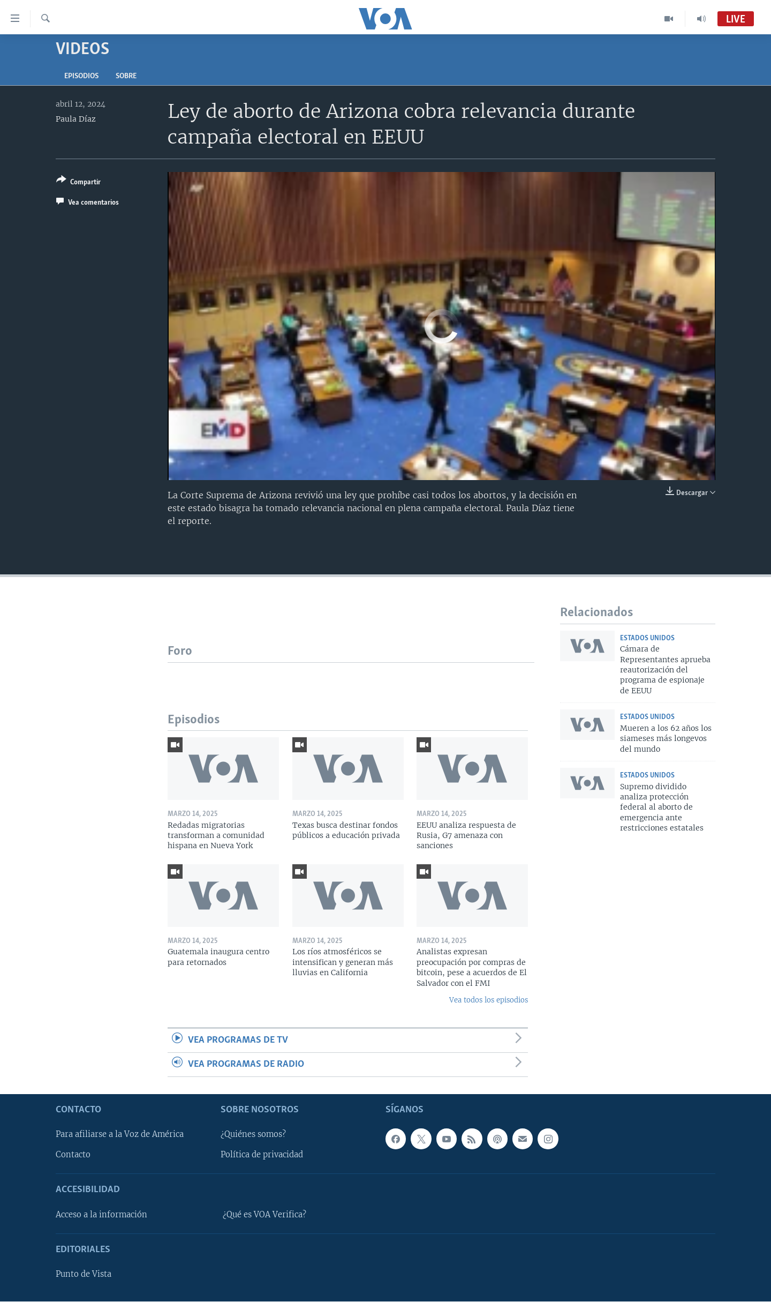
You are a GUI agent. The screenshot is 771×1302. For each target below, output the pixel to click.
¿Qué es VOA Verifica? (264, 1214)
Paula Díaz (76, 119)
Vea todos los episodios (488, 1000)
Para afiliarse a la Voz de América (120, 1135)
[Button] (78, 183)
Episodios (81, 76)
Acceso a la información (101, 1214)
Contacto (73, 1155)
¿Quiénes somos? (253, 1135)
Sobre (126, 76)
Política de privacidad (262, 1155)
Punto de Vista (83, 1274)
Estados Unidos (647, 638)
